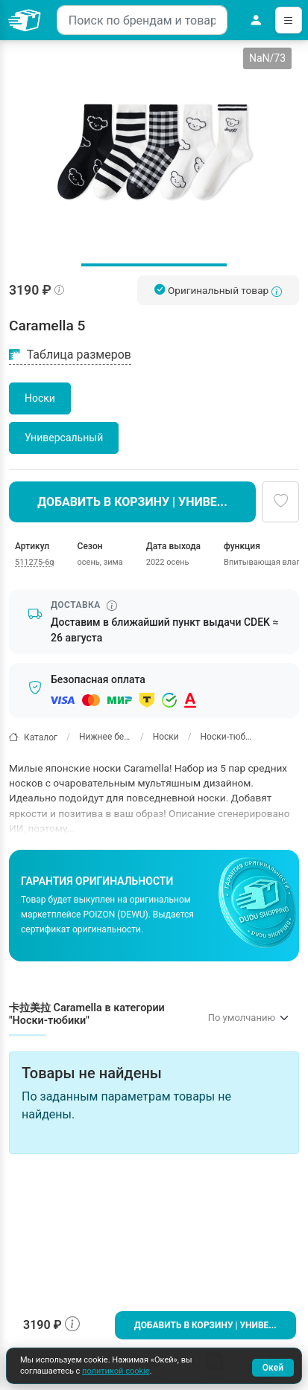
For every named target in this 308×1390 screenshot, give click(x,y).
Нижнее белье (105, 736)
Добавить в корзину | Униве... (205, 1325)
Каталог (33, 737)
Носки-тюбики (227, 736)
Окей (273, 1367)
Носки (166, 736)
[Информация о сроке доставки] (112, 605)
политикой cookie (115, 1371)
